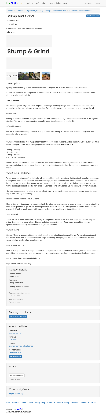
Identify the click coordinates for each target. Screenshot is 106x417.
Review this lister (15, 356)
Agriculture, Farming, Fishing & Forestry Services (46, 11)
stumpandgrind (15, 333)
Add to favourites (93, 16)
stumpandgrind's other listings (21, 346)
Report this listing (16, 393)
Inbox (44, 3)
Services (19, 11)
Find (28, 3)
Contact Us (84, 403)
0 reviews (13, 339)
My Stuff (35, 3)
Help (65, 3)
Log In (97, 3)
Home (10, 11)
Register (88, 3)
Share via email (16, 375)
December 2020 (15, 352)
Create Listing (55, 3)
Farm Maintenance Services (80, 11)
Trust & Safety (63, 403)
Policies (74, 403)
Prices (94, 403)
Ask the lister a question (18, 316)
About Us (51, 403)
